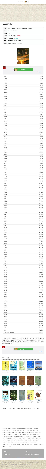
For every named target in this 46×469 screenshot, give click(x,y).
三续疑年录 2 (22, 385)
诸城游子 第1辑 (5, 385)
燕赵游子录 (22, 400)
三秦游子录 (14, 400)
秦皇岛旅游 (38, 370)
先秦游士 (38, 400)
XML (26, 466)
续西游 (38, 385)
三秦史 (30, 400)
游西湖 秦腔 (6, 400)
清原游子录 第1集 (14, 370)
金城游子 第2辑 (22, 370)
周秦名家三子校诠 (5, 370)
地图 (28, 466)
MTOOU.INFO (12, 466)
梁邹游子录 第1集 (30, 370)
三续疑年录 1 (30, 385)
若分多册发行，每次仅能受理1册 (17, 43)
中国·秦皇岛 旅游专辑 (13, 386)
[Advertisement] (23, 13)
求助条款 (16, 38)
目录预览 (19, 35)
